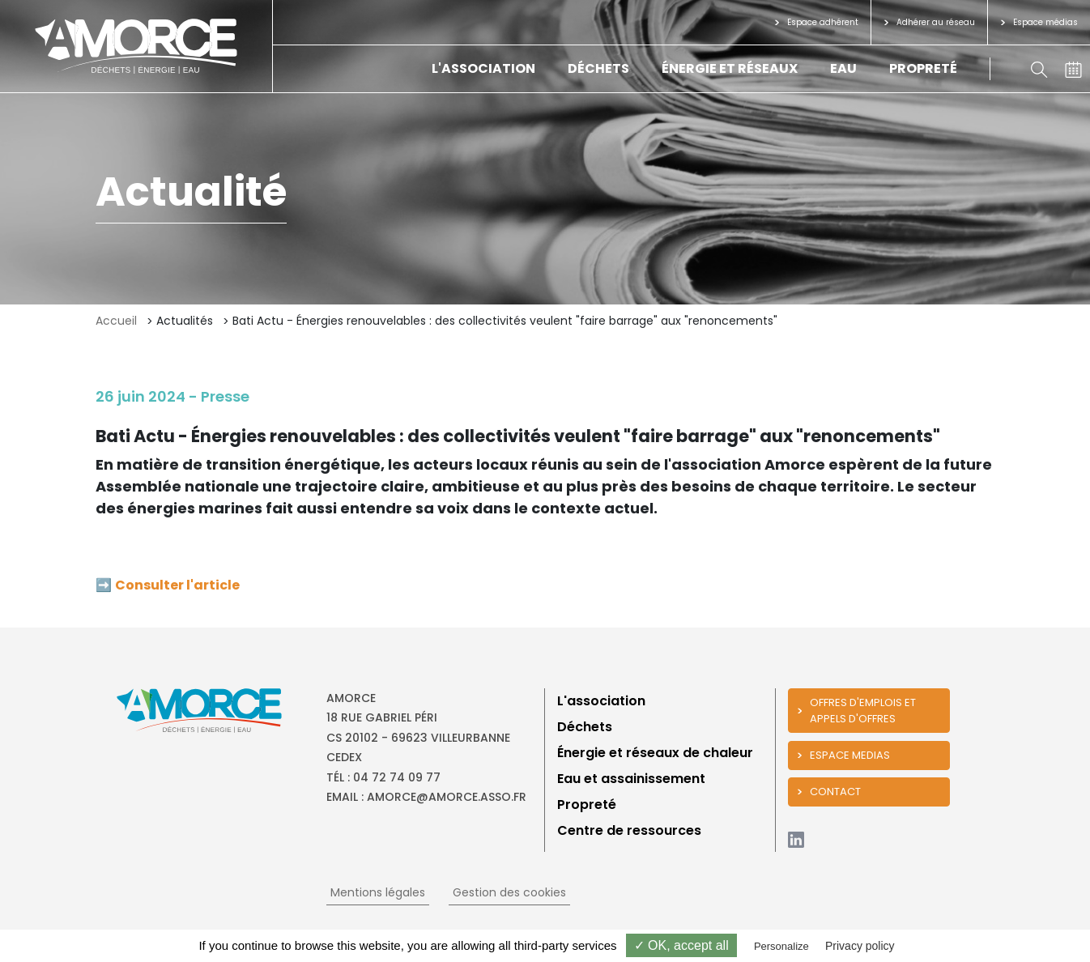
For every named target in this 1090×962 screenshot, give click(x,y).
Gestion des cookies (509, 892)
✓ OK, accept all (681, 945)
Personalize (781, 946)
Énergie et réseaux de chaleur (655, 752)
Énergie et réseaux (730, 68)
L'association (483, 68)
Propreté (923, 68)
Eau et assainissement (631, 778)
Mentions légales (377, 892)
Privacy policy (860, 945)
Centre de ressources (629, 830)
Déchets (598, 68)
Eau (843, 68)
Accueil (116, 321)
